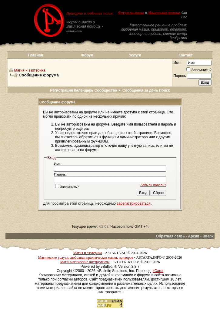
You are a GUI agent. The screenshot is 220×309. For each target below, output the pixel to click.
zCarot (158, 271)
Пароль (179, 76)
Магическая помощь (164, 12)
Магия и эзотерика (29, 70)
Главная (35, 55)
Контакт (185, 55)
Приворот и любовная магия (89, 13)
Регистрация (61, 90)
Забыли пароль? (153, 185)
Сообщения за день (140, 90)
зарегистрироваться (134, 203)
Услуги (135, 55)
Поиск (164, 90)
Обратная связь (170, 236)
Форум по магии (131, 12)
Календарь (84, 90)
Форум (87, 55)
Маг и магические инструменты (84, 262)
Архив (193, 236)
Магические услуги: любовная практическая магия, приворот (85, 257)
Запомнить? (199, 70)
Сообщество (108, 90)
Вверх (207, 236)
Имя (176, 63)
